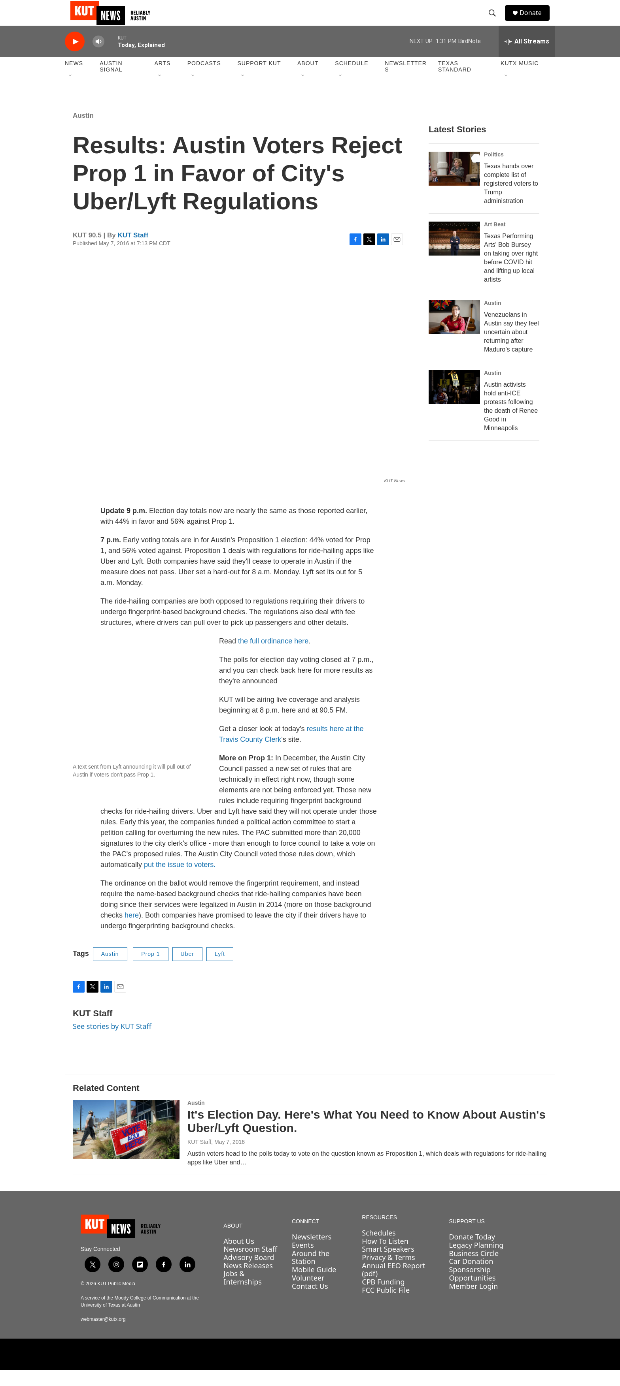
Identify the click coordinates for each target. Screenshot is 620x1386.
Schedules (378, 1248)
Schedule (351, 79)
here (132, 931)
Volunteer (308, 1293)
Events (303, 1261)
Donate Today (472, 1252)
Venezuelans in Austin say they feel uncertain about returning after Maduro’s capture (511, 348)
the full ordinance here (273, 657)
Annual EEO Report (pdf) (393, 1285)
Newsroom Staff (250, 1264)
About (307, 79)
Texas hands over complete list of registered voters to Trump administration (511, 199)
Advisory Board (248, 1273)
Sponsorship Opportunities (472, 1289)
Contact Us (310, 1301)
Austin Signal (111, 82)
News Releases (248, 1281)
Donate (535, 21)
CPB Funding (383, 1297)
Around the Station (310, 1273)
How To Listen (385, 1257)
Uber (187, 970)
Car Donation (471, 1277)
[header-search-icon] (495, 20)
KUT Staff (132, 251)
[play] (74, 57)
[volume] (98, 57)
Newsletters (406, 82)
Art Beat (494, 240)
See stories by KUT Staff (112, 1042)
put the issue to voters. (179, 880)
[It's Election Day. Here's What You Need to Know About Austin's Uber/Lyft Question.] (126, 1145)
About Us (238, 1257)
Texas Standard (454, 82)
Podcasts (204, 79)
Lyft (220, 970)
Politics (494, 170)
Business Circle (474, 1269)
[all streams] (527, 57)
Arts (162, 79)
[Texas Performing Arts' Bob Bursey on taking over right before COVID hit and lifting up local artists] (454, 254)
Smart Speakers (388, 1264)
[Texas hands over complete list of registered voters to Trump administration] (454, 184)
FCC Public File (386, 1306)
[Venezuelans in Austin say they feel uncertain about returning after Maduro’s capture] (454, 333)
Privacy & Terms (388, 1273)
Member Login (473, 1301)
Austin (83, 131)
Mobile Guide (314, 1285)
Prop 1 (150, 970)
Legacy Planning (476, 1261)
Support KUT (259, 79)
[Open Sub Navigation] (71, 91)
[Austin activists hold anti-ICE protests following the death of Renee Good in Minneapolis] (454, 403)
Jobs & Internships (242, 1293)
